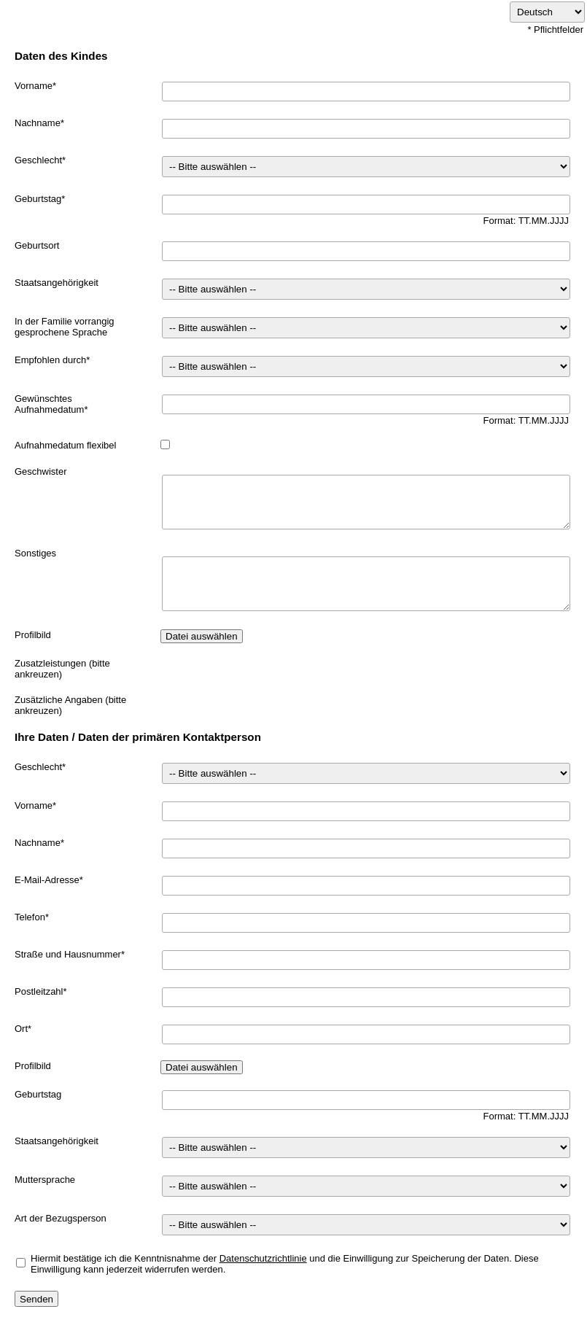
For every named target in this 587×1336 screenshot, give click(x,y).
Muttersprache (45, 1179)
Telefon (30, 917)
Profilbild (33, 634)
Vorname (34, 85)
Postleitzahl (39, 991)
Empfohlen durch (50, 359)
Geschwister (41, 471)
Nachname (38, 122)
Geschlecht (38, 160)
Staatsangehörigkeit (56, 282)
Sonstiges (35, 553)
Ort (21, 1028)
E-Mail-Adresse (47, 879)
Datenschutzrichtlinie (263, 1258)
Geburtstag (38, 198)
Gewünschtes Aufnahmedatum (49, 404)
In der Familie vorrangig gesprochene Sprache (64, 327)
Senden (36, 1299)
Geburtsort (37, 245)
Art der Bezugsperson (60, 1218)
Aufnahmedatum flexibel (65, 445)
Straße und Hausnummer (68, 954)
